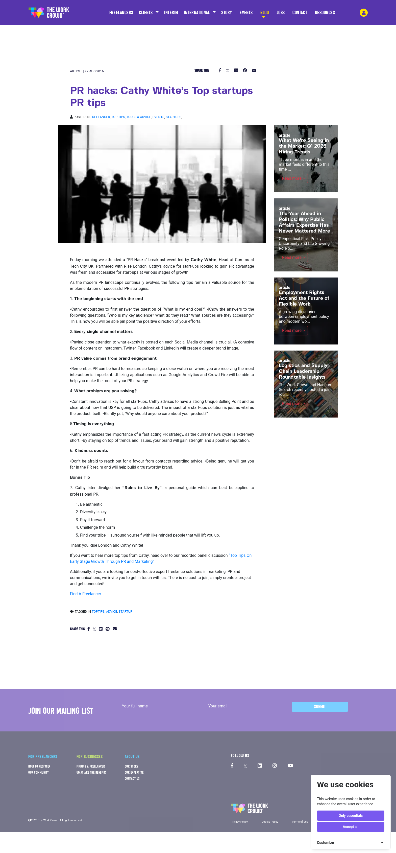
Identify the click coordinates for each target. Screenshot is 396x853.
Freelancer (100, 117)
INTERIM (171, 12)
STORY (226, 14)
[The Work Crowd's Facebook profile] (232, 766)
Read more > (293, 178)
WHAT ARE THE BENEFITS (92, 772)
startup (125, 611)
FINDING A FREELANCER (91, 766)
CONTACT (299, 14)
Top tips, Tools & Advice (131, 117)
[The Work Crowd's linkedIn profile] (260, 766)
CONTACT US (132, 778)
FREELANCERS (121, 14)
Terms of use (300, 821)
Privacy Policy (239, 821)
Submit (320, 706)
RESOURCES (325, 14)
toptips (98, 611)
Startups (173, 117)
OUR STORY (132, 766)
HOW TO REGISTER (39, 766)
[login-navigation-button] (364, 13)
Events (158, 117)
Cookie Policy (269, 821)
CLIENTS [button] (146, 12)
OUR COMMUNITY (38, 772)
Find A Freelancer (85, 593)
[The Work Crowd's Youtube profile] (290, 766)
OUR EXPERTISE (134, 772)
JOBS (281, 14)
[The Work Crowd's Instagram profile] (275, 766)
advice (111, 611)
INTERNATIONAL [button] (197, 12)
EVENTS (246, 14)
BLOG (264, 14)
